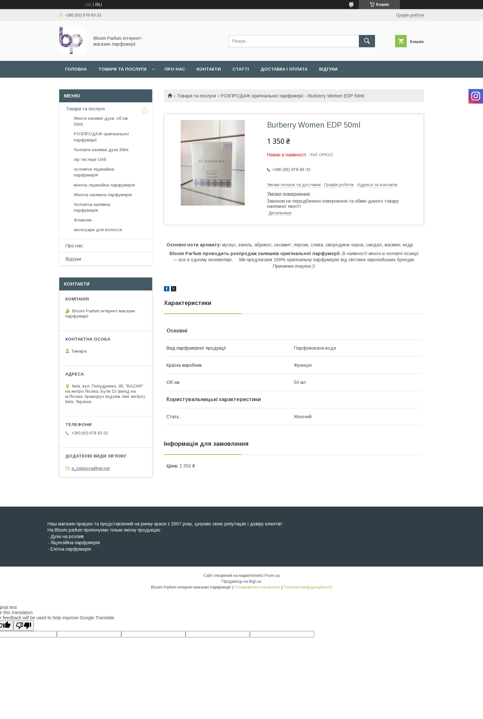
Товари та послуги (122, 69)
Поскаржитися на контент (257, 587)
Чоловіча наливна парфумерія (92, 207)
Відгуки (328, 69)
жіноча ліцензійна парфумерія (104, 185)
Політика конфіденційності (307, 587)
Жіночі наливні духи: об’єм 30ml (101, 121)
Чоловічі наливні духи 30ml (101, 149)
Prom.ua (272, 575)
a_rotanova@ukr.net (90, 468)
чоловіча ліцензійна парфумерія (94, 172)
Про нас (175, 69)
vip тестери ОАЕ (90, 159)
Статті (240, 69)
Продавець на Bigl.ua (241, 581)
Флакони (82, 220)
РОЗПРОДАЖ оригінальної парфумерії (262, 95)
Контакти (209, 69)
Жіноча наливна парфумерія (103, 194)
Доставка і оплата (284, 69)
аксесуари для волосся (98, 229)
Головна (76, 69)
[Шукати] (367, 41)
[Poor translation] (23, 625)
